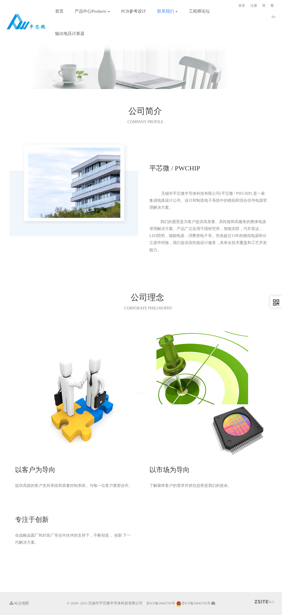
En (273, 17)
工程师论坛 (199, 11)
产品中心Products (92, 11)
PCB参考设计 (133, 11)
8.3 (264, 602)
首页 (59, 11)
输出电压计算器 (69, 33)
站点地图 (19, 603)
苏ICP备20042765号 (160, 603)
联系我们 (167, 11)
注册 (253, 6)
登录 (241, 6)
